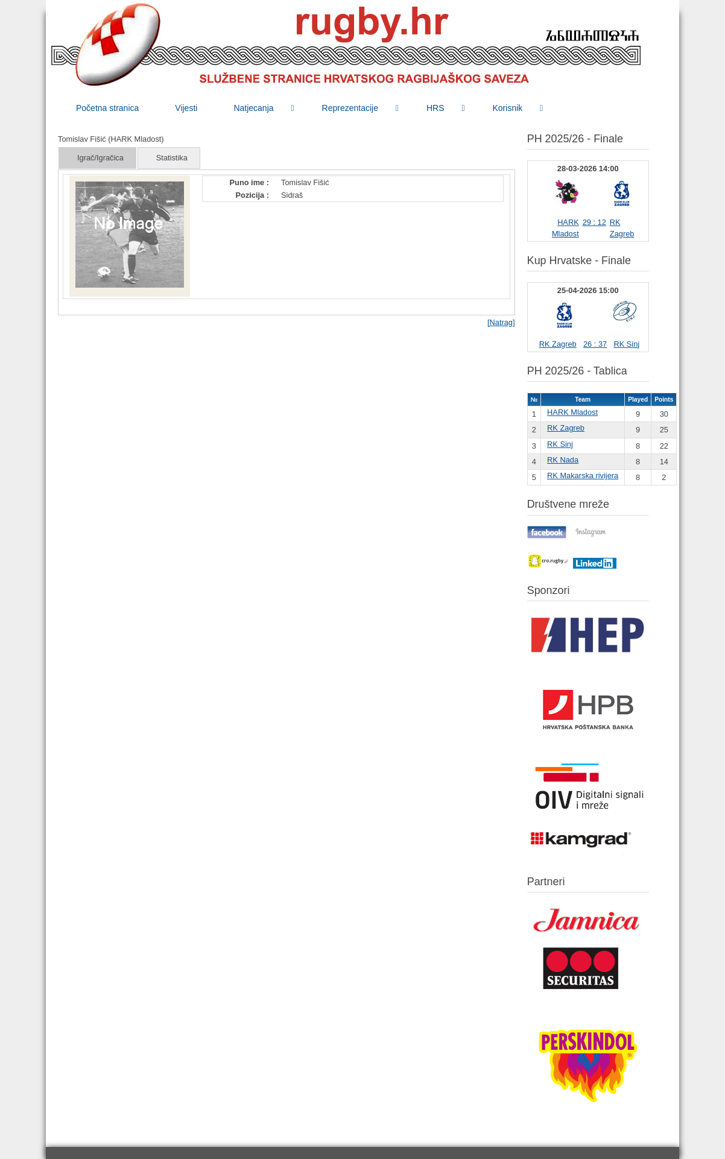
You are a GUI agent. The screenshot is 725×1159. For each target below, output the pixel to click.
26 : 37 (595, 344)
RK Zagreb (558, 344)
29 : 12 (594, 222)
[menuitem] (107, 108)
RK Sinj (626, 344)
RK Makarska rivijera (582, 475)
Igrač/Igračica (100, 157)
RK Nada (562, 459)
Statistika (172, 157)
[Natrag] (501, 322)
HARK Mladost (572, 412)
